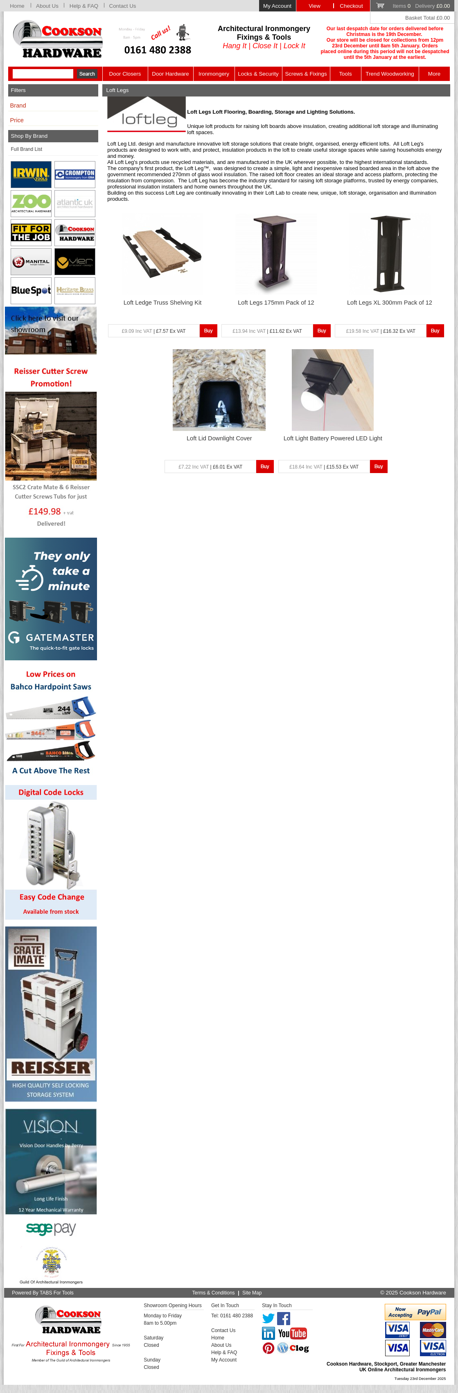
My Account (277, 6)
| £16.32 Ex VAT (380, 331)
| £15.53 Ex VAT (324, 467)
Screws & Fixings (306, 74)
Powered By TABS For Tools (43, 1293)
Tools (345, 74)
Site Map (252, 1293)
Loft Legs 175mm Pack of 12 (276, 302)
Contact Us (122, 6)
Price (17, 120)
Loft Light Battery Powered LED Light (333, 438)
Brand (18, 105)
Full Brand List (27, 149)
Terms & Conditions (213, 1293)
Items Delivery (421, 6)
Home (17, 6)
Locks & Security (258, 74)
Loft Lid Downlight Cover (219, 438)
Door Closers (125, 74)
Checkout (351, 6)
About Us (47, 6)
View (314, 6)
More (434, 74)
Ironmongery (214, 74)
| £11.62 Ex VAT (267, 331)
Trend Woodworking (389, 74)
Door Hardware (170, 74)
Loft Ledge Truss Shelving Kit (163, 302)
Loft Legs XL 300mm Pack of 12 (389, 302)
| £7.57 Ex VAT (154, 331)
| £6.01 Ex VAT (210, 467)
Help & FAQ (84, 6)
